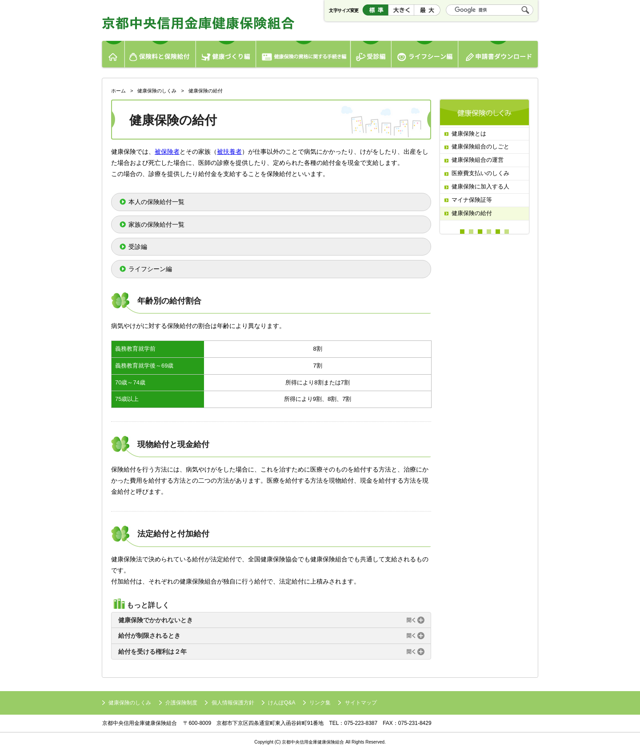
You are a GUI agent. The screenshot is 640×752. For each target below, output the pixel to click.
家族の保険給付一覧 (156, 224)
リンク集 (320, 703)
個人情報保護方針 (233, 703)
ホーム (112, 55)
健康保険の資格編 (303, 55)
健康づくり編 (226, 55)
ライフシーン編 (425, 55)
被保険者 (167, 151)
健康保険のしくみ (156, 90)
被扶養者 (229, 151)
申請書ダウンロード (499, 55)
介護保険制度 (181, 703)
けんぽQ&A (281, 703)
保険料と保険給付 (160, 55)
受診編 (371, 55)
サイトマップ (361, 703)
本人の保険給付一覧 (156, 201)
